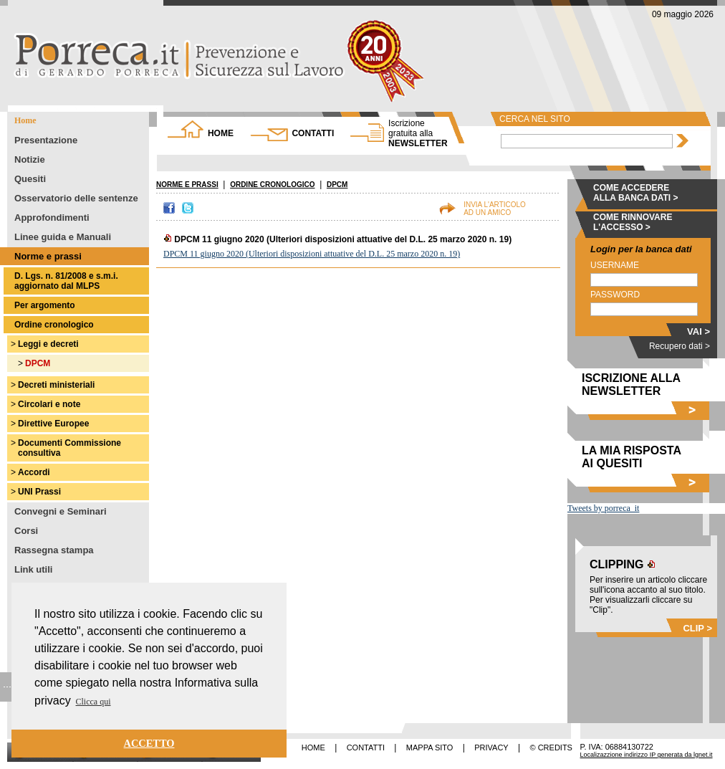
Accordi (34, 472)
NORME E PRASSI (187, 184)
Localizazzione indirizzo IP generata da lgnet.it (646, 754)
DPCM (37, 363)
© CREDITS (551, 747)
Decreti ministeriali (56, 385)
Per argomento (44, 305)
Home (25, 120)
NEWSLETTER (418, 133)
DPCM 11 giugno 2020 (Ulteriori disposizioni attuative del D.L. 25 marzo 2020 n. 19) (311, 254)
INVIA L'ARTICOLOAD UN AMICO (495, 208)
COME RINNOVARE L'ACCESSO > (632, 222)
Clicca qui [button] (93, 702)
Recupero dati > (679, 346)
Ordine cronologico (54, 325)
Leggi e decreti (48, 344)
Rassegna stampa (54, 550)
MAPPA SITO (429, 747)
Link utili (33, 569)
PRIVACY (491, 747)
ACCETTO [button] (149, 743)
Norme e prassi (48, 256)
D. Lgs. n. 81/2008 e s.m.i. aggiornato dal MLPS (66, 281)
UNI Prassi (39, 492)
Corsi (26, 530)
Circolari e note (49, 404)
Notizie (29, 159)
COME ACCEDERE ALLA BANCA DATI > (635, 193)
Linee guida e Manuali (62, 236)
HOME (221, 133)
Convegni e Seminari (60, 511)
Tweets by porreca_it (603, 508)
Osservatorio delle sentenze (76, 198)
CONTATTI (313, 133)
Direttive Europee (53, 424)
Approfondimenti (52, 217)
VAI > (698, 331)
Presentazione (45, 140)
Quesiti (30, 178)
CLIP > (697, 628)
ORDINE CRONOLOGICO (272, 184)
